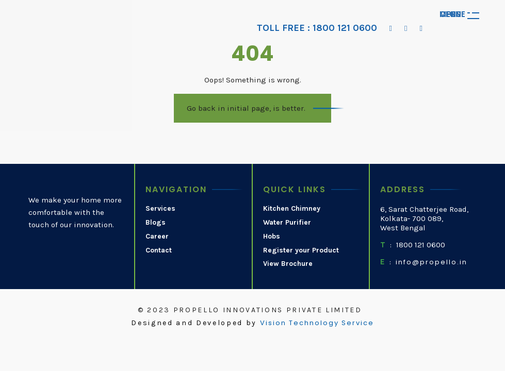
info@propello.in (431, 262)
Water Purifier (287, 222)
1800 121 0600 (420, 244)
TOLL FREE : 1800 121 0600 (317, 28)
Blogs (155, 222)
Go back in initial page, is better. (246, 108)
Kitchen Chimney (291, 209)
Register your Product (301, 250)
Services (160, 209)
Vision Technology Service (317, 323)
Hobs (271, 236)
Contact (158, 250)
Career (157, 236)
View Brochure (288, 264)
